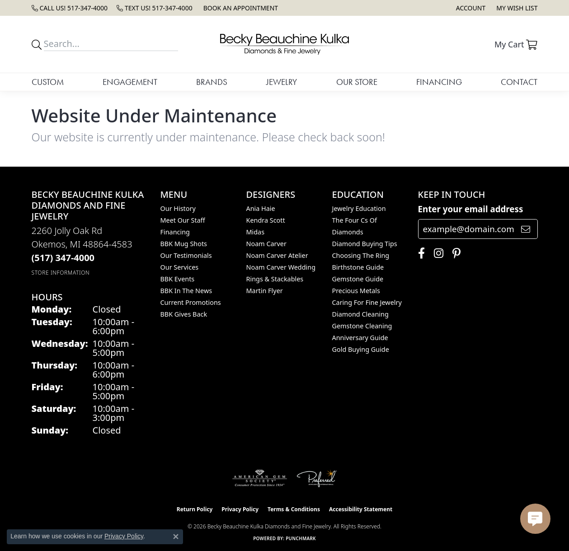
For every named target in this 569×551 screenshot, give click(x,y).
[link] (70, 8)
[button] (469, 8)
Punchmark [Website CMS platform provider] (301, 538)
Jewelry (281, 82)
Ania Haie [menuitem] (260, 208)
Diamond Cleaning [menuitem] (360, 314)
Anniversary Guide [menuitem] (360, 337)
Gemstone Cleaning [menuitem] (362, 326)
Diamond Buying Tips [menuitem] (364, 243)
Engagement (130, 82)
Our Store (356, 82)
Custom (48, 82)
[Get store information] (61, 272)
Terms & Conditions (294, 509)
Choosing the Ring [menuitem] (361, 255)
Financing (439, 82)
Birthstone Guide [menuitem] (358, 267)
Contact (519, 82)
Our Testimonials (186, 255)
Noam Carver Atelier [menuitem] (277, 255)
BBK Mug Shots (183, 243)
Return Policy (195, 509)
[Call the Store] (63, 258)
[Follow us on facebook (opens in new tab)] (419, 253)
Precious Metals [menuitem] (356, 290)
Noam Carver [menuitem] (266, 243)
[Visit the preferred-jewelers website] (316, 478)
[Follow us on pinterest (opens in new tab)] (454, 253)
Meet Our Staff (182, 220)
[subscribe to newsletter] (525, 228)
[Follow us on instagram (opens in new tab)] (436, 253)
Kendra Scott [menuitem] (265, 220)
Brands (211, 82)
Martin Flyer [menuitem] (264, 290)
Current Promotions (190, 302)
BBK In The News (186, 290)
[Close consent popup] (176, 536)
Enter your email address (470, 209)
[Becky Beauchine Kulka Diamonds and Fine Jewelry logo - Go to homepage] (284, 44)
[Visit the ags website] (259, 478)
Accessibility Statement (360, 509)
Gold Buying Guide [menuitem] (360, 349)
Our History (178, 208)
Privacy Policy (240, 509)
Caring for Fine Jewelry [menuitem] (367, 302)
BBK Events (177, 279)
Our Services (179, 267)
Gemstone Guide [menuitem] (358, 279)
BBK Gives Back (183, 314)
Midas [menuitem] (255, 232)
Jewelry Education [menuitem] (359, 208)
